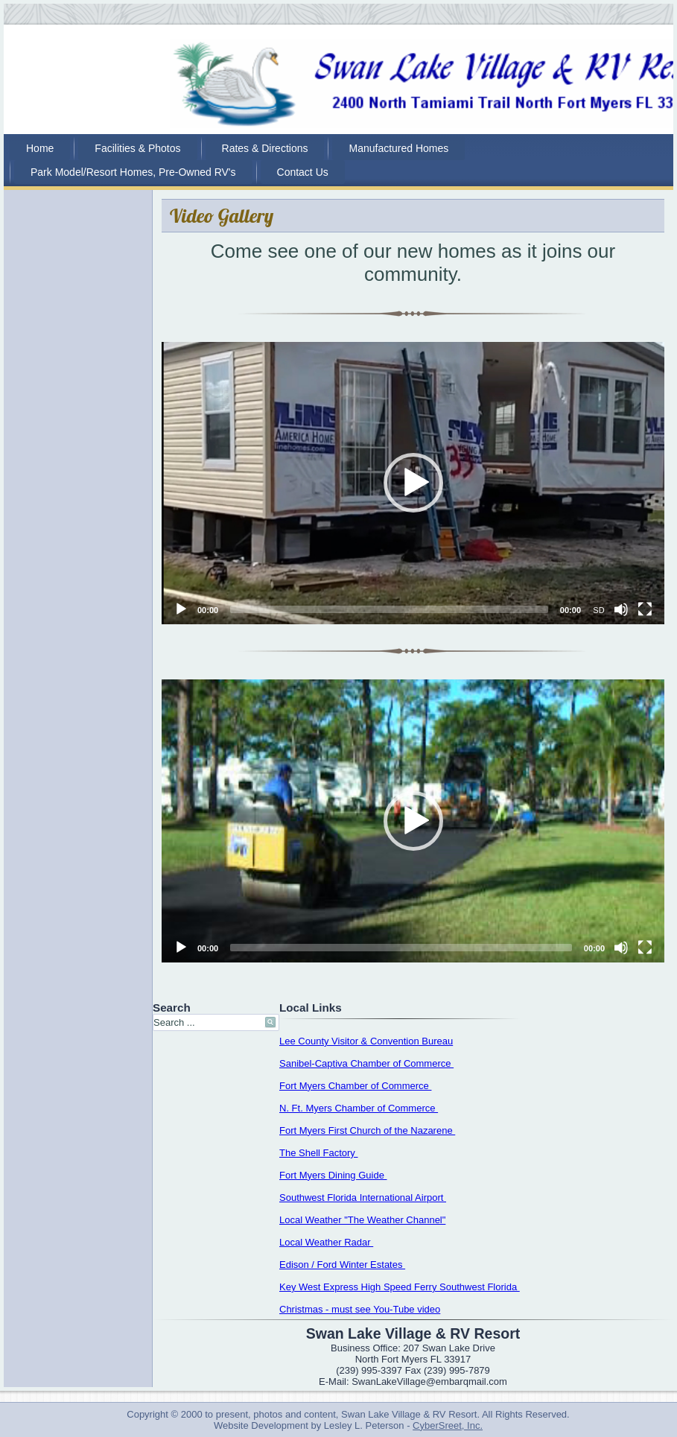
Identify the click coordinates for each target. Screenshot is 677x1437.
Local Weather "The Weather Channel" (362, 1219)
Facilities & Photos (137, 148)
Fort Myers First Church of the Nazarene (367, 1130)
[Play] (181, 609)
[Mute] (621, 609)
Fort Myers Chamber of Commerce (355, 1085)
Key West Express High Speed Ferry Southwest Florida (399, 1286)
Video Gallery (221, 215)
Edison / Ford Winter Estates (342, 1264)
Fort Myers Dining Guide (333, 1175)
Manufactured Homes (398, 148)
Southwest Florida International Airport (362, 1197)
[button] (413, 483)
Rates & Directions (265, 148)
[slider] (389, 609)
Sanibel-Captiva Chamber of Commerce (366, 1063)
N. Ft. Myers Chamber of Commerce (358, 1108)
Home (40, 148)
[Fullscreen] (645, 609)
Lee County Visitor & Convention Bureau (366, 1041)
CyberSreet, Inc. (448, 1425)
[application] (413, 483)
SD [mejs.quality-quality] (598, 610)
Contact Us (302, 172)
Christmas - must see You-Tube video (359, 1309)
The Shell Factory (318, 1152)
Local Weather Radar (326, 1242)
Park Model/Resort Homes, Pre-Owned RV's (133, 172)
